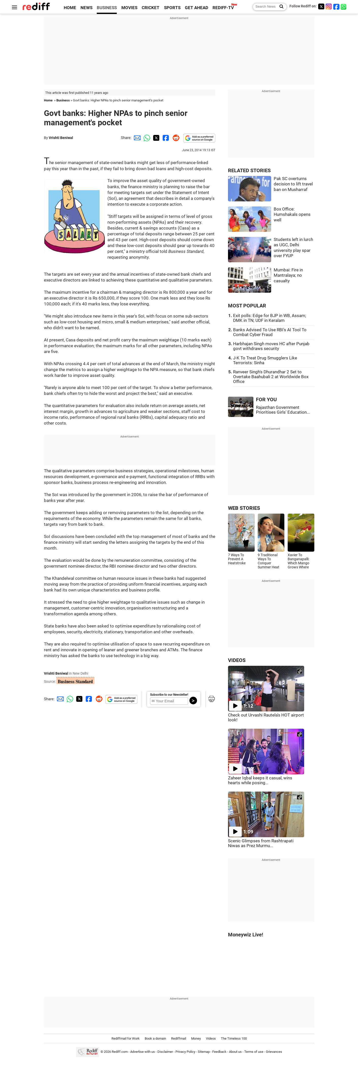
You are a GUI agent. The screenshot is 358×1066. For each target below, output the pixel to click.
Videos (211, 1038)
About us (235, 1052)
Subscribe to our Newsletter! (169, 694)
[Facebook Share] (165, 137)
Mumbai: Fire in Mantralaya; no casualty (288, 275)
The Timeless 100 (234, 1038)
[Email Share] (136, 137)
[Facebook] (336, 6)
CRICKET (150, 7)
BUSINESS (107, 7)
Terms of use (253, 1052)
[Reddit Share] (175, 137)
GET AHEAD (196, 7)
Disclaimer (165, 1052)
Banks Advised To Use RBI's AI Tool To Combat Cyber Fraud (269, 332)
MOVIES (129, 7)
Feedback (219, 1052)
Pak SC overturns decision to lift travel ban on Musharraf (293, 184)
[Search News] (279, 7)
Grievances (274, 1052)
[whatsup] (344, 6)
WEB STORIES (244, 508)
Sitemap (204, 1052)
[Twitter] (321, 6)
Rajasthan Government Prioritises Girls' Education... (283, 410)
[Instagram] (329, 6)
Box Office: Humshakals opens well (292, 214)
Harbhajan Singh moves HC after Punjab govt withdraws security (271, 346)
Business (63, 100)
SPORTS (172, 7)
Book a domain (155, 1038)
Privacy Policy (185, 1052)
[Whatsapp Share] (146, 137)
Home (48, 100)
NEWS (86, 7)
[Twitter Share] (155, 137)
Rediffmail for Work (125, 1038)
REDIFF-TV (223, 7)
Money (196, 1038)
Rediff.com (120, 1052)
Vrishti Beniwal (61, 138)
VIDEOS (237, 660)
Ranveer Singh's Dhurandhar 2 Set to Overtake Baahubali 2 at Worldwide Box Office (270, 377)
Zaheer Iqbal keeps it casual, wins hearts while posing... (260, 780)
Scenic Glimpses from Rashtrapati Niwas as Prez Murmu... (261, 843)
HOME (70, 7)
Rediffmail (178, 1038)
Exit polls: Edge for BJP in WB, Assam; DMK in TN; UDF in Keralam (269, 318)
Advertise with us (142, 1052)
